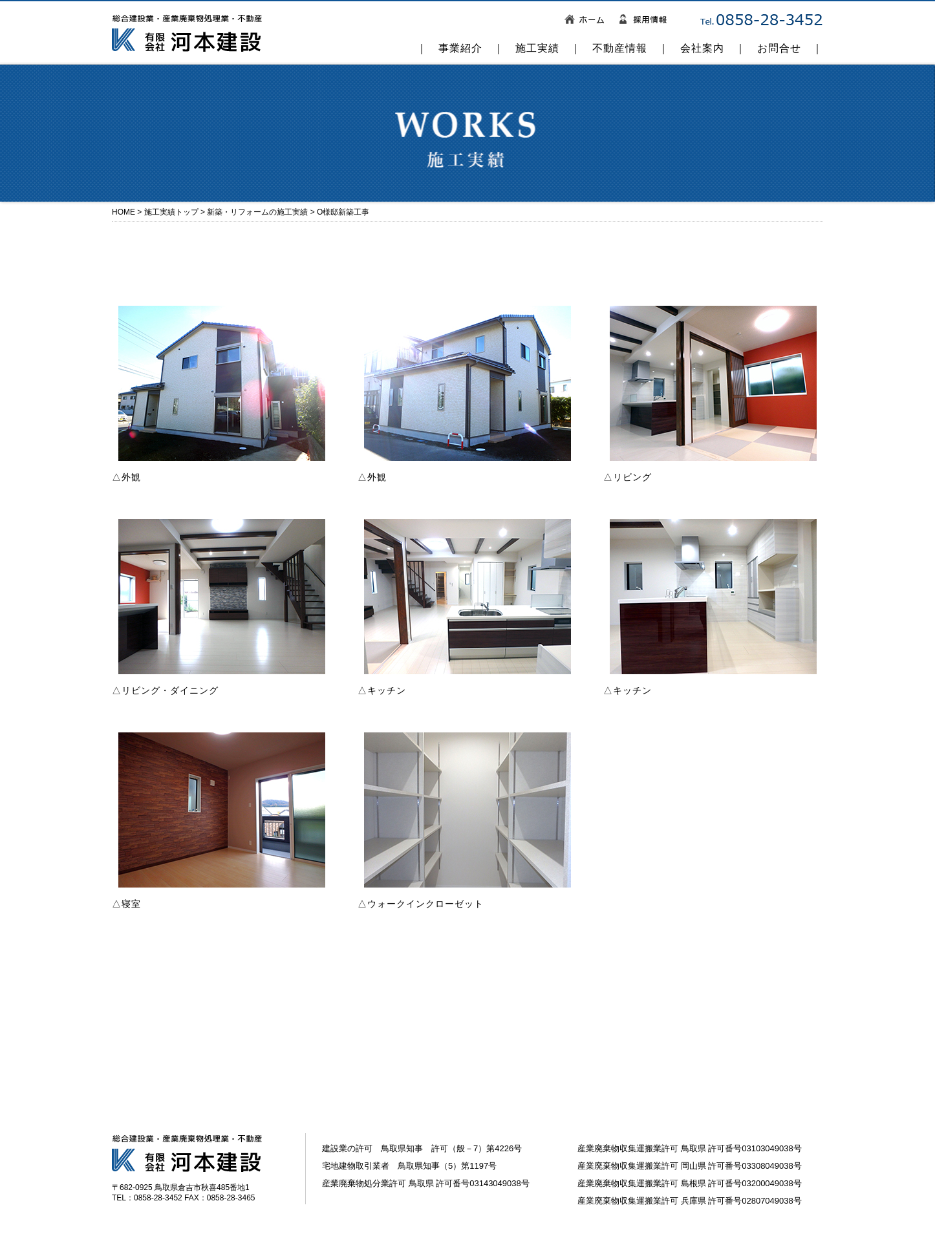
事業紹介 (460, 48)
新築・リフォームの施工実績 (257, 212)
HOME (123, 212)
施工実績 (537, 48)
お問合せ (779, 48)
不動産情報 (619, 48)
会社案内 (702, 48)
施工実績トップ (171, 212)
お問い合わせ (137, 1243)
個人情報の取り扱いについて (242, 1243)
